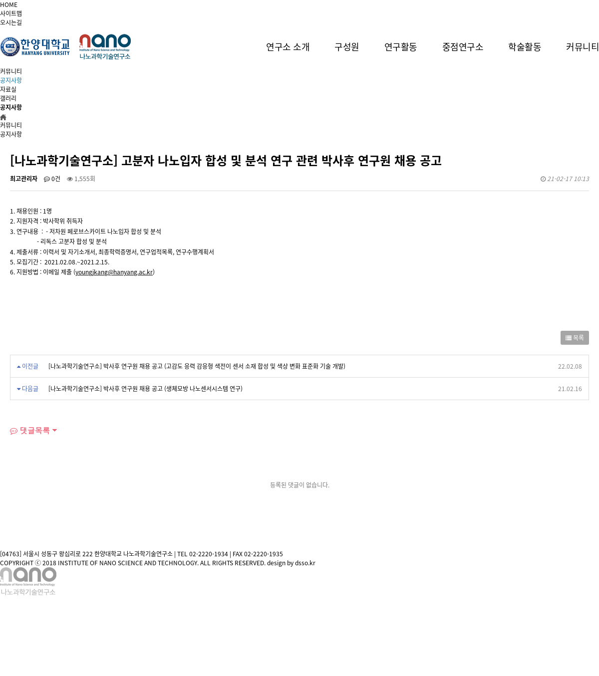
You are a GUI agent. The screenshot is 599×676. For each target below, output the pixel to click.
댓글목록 (30, 430)
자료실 (8, 89)
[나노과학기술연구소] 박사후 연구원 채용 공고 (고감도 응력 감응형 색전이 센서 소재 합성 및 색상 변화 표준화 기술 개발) (196, 366)
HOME (8, 4)
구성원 (346, 46)
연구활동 (400, 46)
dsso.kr (305, 562)
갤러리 (8, 98)
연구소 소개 (287, 46)
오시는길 (11, 22)
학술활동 (524, 46)
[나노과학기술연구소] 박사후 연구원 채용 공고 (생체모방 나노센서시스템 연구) (145, 388)
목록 (575, 337)
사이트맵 (11, 13)
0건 (52, 178)
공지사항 (11, 80)
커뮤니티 (582, 46)
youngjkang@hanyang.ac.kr (114, 271)
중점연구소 (463, 46)
